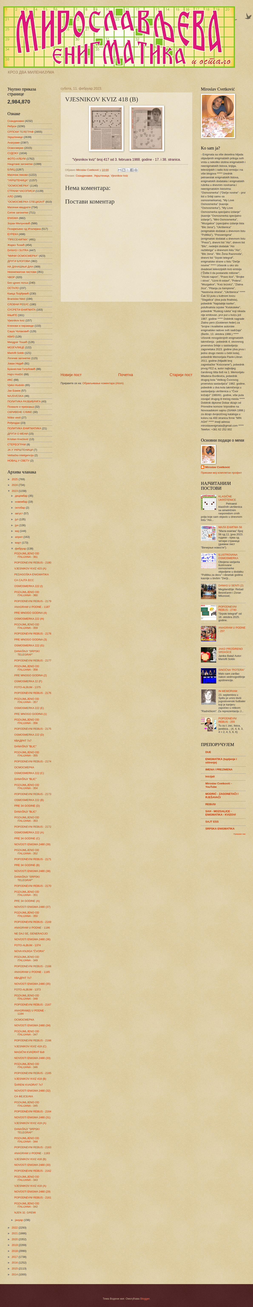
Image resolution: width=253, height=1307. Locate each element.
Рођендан (13, 422)
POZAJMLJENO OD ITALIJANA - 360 (26, 593)
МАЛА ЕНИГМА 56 (230, 527)
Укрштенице (101, 175)
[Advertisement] (126, 337)
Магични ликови (17, 174)
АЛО (10, 196)
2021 (15, 1233)
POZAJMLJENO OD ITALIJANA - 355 (26, 754)
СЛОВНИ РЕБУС (18, 304)
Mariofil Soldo (15, 352)
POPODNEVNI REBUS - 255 (227, 720)
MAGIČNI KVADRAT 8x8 (29, 1052)
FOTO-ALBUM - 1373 (27, 989)
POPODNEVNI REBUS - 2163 (32, 1147)
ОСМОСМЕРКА (24, 767)
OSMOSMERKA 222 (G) (29, 645)
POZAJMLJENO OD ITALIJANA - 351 (26, 893)
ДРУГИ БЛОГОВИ (18, 261)
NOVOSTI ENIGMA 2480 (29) (32, 1191)
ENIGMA (12, 218)
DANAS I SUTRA (17, 250)
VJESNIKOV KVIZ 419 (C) (30, 1046)
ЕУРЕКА (12, 234)
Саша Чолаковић (18, 331)
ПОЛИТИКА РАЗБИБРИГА (24, 401)
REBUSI (210, 804)
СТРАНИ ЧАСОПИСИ (21, 190)
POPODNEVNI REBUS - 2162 (32, 1170)
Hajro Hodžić (15, 374)
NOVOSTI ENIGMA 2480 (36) (32, 939)
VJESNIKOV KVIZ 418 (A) (30, 1185)
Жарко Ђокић (16, 245)
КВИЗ (10, 336)
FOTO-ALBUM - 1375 (27, 687)
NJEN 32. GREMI (25, 1212)
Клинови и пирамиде (20, 325)
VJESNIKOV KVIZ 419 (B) (30, 1078)
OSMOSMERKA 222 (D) (29, 734)
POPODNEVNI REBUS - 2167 (32, 1004)
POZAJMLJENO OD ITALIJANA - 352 (26, 851)
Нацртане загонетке (20, 164)
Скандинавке (84, 175)
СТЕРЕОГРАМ (16, 444)
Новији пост (71, 375)
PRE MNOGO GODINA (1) (30, 714)
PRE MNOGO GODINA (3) (30, 639)
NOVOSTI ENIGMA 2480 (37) (32, 906)
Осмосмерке (15, 147)
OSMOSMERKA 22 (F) (28, 681)
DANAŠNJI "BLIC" (25, 746)
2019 (15, 1245)
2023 (15, 490)
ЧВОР (11, 277)
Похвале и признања (20, 406)
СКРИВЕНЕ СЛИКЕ (19, 412)
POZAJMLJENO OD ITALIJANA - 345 (26, 1104)
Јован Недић (15, 363)
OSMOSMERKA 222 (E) (29, 708)
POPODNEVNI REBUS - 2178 (32, 633)
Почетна (125, 375)
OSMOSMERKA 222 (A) (29, 832)
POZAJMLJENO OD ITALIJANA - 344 (26, 1140)
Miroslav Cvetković (217, 467)
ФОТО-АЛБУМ (16, 158)
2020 (15, 1239)
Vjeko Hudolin (15, 385)
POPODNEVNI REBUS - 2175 (32, 728)
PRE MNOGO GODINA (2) (30, 675)
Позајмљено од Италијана (24, 228)
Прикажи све (239, 834)
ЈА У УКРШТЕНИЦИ (20, 449)
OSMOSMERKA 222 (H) (29, 618)
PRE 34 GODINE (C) (27, 838)
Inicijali (210, 776)
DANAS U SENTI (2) (230, 585)
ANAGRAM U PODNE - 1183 (32, 1153)
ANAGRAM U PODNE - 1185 (32, 972)
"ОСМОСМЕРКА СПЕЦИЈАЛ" (26, 201)
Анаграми (13, 142)
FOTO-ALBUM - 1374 (27, 945)
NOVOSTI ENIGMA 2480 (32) (32, 1090)
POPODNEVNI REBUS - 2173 (32, 794)
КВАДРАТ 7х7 (22, 740)
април (19, 536)
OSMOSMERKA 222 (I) (28, 586)
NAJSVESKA (15, 396)
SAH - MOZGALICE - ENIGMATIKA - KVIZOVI (220, 813)
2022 (15, 1227)
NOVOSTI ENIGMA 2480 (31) (32, 1117)
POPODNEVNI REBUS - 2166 (32, 1040)
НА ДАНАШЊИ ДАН (20, 266)
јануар (19, 1220)
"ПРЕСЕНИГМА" (17, 239)
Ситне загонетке (17, 212)
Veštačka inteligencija (20, 455)
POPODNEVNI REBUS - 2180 (32, 562)
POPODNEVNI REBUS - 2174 (32, 761)
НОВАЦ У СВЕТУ (18, 460)
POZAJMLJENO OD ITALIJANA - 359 (26, 626)
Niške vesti (14, 417)
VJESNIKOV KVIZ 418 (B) (30, 1159)
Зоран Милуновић (18, 223)
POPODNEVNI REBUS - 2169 (32, 921)
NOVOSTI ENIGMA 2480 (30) (32, 1164)
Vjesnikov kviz (119, 175)
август (19, 513)
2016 (15, 1262)
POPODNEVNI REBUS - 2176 (32, 693)
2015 (15, 1268)
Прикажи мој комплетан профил (221, 472)
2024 (15, 485)
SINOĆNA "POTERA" (231, 669)
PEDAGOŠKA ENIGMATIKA (31, 574)
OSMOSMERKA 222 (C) (29, 773)
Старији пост (181, 375)
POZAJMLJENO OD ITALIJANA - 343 (26, 1178)
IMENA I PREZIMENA (219, 769)
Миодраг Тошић (17, 342)
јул (17, 519)
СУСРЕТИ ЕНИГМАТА (21, 309)
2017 (15, 1256)
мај (17, 531)
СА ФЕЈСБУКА (23, 1096)
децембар (21, 495)
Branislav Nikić (16, 298)
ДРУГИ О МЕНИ (17, 433)
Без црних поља (17, 282)
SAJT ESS (212, 821)
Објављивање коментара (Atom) (103, 383)
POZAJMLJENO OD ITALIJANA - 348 (26, 997)
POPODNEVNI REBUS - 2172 (32, 826)
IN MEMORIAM (227, 691)
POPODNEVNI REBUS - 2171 (32, 859)
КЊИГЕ (12, 315)
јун (17, 525)
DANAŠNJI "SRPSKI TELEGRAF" (27, 653)
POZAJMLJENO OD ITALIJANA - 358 (26, 668)
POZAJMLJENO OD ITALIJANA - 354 (26, 786)
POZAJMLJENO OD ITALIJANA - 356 (26, 721)
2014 (15, 1274)
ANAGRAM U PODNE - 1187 (32, 606)
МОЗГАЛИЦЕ (15, 347)
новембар (21, 501)
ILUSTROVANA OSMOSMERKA (228, 556)
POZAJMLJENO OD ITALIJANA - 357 (26, 700)
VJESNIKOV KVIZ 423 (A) (30, 568)
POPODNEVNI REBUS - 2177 (32, 660)
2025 (15, 479)
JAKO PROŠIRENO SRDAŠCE (230, 650)
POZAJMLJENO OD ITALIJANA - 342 (26, 1205)
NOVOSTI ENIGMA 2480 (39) (32, 844)
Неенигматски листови (21, 271)
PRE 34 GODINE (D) (27, 805)
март (18, 542)
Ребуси (11, 126)
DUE (208, 752)
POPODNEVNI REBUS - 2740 (227, 608)
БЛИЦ (11, 169)
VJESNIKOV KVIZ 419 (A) (30, 1123)
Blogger (145, 1298)
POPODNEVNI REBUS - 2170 (32, 885)
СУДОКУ (12, 153)
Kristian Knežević (17, 439)
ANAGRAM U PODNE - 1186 (32, 927)
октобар (20, 507)
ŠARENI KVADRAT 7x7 (28, 1084)
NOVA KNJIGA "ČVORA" (29, 951)
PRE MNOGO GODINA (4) (30, 612)
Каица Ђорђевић (18, 293)
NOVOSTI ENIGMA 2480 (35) (32, 983)
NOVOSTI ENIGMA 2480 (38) (32, 871)
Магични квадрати (19, 207)
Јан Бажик (13, 390)
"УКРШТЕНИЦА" (17, 180)
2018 (15, 1251)
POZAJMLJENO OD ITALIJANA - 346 (26, 1065)
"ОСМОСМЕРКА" (18, 185)
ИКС (10, 379)
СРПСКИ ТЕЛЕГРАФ (20, 131)
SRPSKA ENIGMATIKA (220, 828)
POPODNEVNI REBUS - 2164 (32, 1111)
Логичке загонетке (18, 358)
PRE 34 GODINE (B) (27, 865)
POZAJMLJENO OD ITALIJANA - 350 (26, 914)
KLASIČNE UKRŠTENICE (227, 498)
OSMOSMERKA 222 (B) (29, 800)
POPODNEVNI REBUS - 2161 (32, 1197)
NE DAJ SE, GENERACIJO (31, 933)
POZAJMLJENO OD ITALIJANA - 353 (26, 819)
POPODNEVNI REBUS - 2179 (32, 601)
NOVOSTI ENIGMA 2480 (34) (32, 1025)
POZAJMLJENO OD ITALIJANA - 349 (26, 958)
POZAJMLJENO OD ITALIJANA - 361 (26, 555)
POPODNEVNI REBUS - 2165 (32, 1073)
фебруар (21, 548)
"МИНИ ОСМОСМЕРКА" (22, 255)
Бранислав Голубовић (21, 369)
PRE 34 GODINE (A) (27, 900)
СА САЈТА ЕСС (24, 580)
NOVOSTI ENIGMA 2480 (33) (32, 1058)
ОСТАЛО (13, 288)
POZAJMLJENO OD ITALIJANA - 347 (26, 1033)
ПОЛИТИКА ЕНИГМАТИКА (24, 428)
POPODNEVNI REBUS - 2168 (32, 966)
